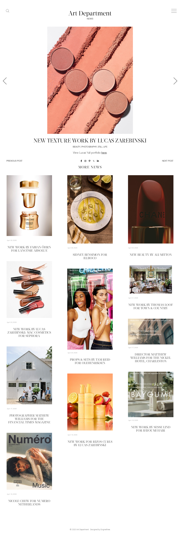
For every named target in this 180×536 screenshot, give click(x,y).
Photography (89, 147)
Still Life (102, 147)
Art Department (83, 529)
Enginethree (105, 529)
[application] (90, 309)
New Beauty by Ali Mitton (151, 255)
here (104, 152)
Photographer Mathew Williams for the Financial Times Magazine (29, 419)
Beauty (76, 147)
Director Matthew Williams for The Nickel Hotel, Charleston (150, 358)
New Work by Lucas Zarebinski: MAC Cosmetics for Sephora (29, 333)
